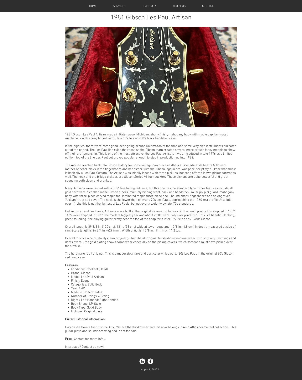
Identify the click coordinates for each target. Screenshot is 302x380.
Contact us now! (93, 347)
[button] (151, 77)
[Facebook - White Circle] (150, 361)
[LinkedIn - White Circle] (142, 361)
